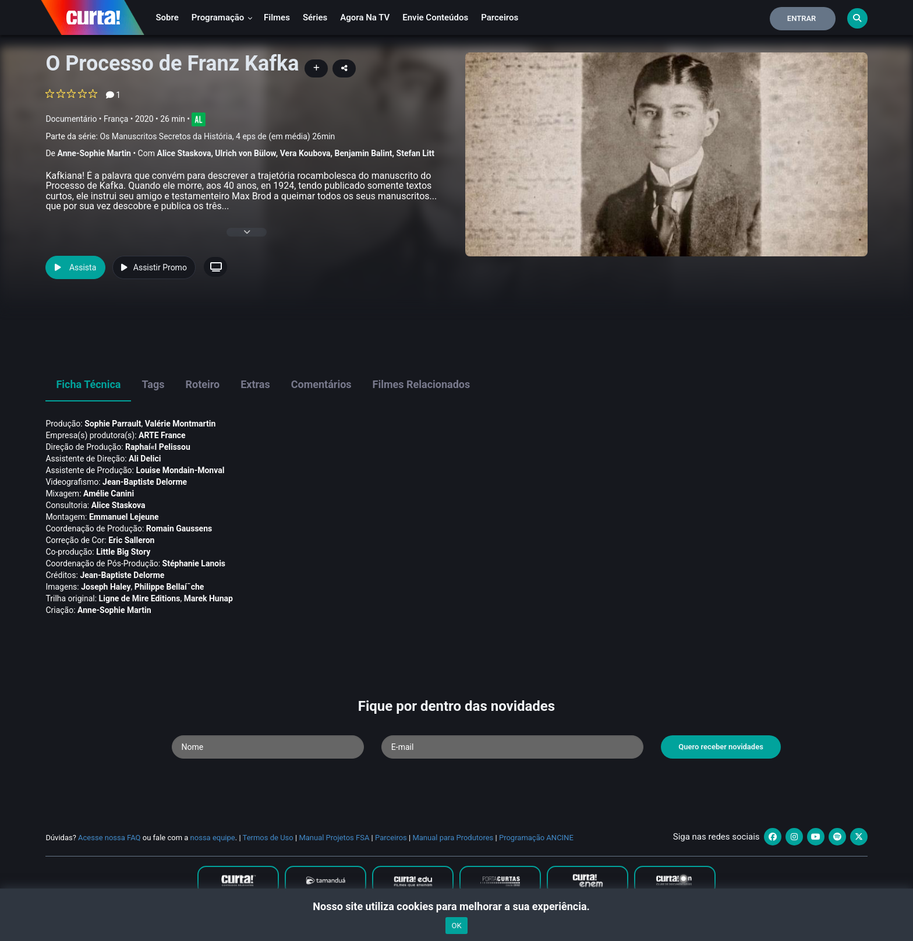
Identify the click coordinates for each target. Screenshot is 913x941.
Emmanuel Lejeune (124, 516)
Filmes (277, 17)
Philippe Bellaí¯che (169, 586)
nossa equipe (212, 837)
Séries (315, 17)
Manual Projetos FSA (334, 837)
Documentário (71, 119)
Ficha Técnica (88, 384)
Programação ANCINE (536, 837)
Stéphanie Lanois (193, 563)
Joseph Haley (105, 586)
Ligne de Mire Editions (140, 598)
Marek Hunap (208, 598)
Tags (152, 384)
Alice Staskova (184, 153)
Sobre (166, 17)
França (116, 119)
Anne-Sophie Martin (93, 153)
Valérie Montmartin (180, 423)
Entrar (801, 18)
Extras (255, 384)
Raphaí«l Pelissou (157, 447)
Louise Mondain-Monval (180, 470)
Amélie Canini (108, 493)
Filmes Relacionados (421, 384)
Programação (222, 17)
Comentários (321, 384)
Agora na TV (365, 17)
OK (456, 925)
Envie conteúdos (435, 17)
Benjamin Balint (363, 153)
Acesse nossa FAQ (109, 837)
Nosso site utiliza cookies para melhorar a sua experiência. (456, 906)
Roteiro (202, 384)
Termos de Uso (268, 837)
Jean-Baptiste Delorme (144, 482)
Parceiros (499, 17)
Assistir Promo (154, 267)
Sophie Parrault (112, 423)
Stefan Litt (416, 153)
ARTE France (162, 435)
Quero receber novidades (720, 746)
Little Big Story (123, 551)
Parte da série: (190, 136)
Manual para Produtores (452, 837)
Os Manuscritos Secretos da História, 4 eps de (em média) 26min (217, 136)
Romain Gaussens (179, 528)
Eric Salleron (131, 540)
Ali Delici (145, 458)
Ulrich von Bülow (245, 153)
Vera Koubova (305, 153)
